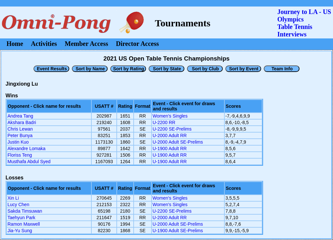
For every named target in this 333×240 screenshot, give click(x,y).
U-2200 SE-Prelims (172, 129)
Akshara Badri (21, 122)
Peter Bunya (20, 135)
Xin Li (13, 198)
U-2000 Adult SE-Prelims (178, 142)
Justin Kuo (18, 142)
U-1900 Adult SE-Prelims (178, 230)
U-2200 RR (164, 122)
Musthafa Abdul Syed (28, 161)
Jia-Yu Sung (19, 230)
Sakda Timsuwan (24, 211)
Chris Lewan (20, 129)
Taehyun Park (21, 217)
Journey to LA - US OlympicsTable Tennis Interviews (304, 23)
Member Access (86, 43)
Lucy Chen (18, 204)
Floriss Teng (19, 155)
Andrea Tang (20, 116)
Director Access (137, 43)
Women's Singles (170, 116)
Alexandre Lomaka (26, 148)
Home (15, 43)
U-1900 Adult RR (170, 148)
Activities (44, 43)
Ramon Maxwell (23, 224)
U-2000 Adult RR (170, 135)
